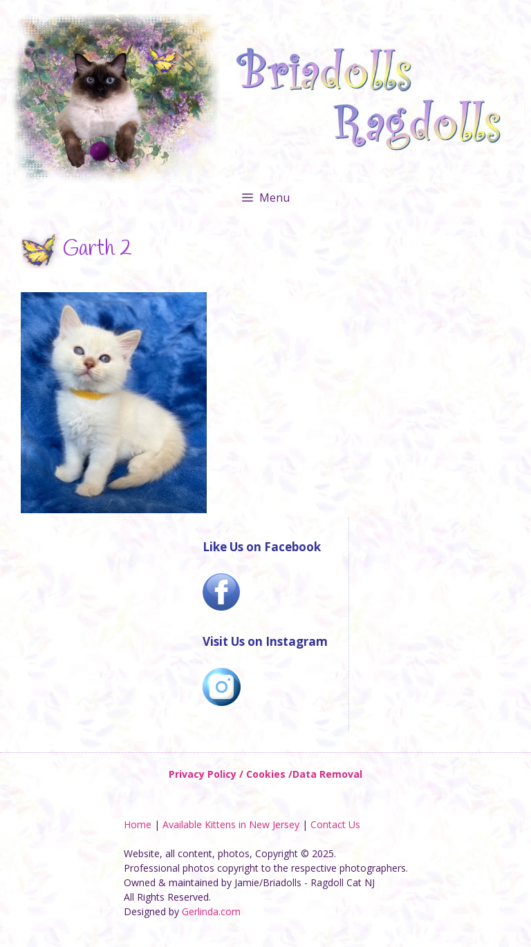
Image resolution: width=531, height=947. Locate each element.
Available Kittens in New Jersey (230, 824)
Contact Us (335, 824)
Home (137, 824)
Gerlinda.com (211, 911)
